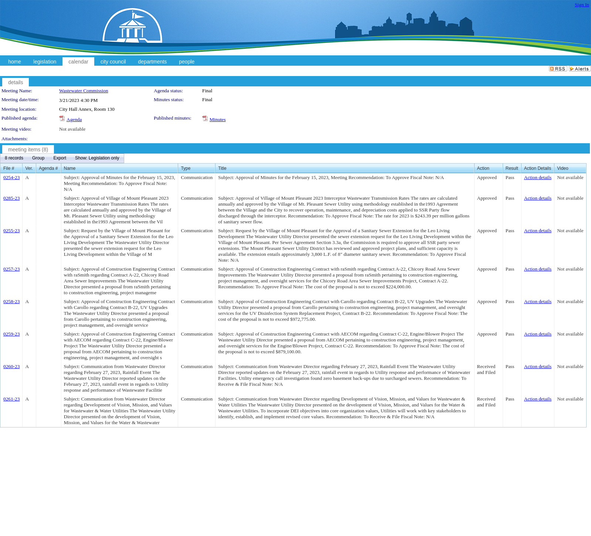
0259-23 (11, 334)
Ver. (29, 168)
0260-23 (11, 366)
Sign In (582, 4)
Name (70, 168)
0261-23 (11, 399)
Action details (537, 177)
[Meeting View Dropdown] (97, 158)
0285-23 (11, 198)
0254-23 (11, 177)
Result (512, 168)
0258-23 (11, 301)
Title (222, 168)
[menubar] (62, 158)
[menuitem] (14, 158)
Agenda (74, 119)
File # (8, 168)
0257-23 (11, 269)
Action (483, 168)
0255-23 (11, 230)
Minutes (218, 119)
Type (185, 168)
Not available (72, 129)
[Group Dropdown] (38, 158)
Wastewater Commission (83, 90)
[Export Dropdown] (60, 158)
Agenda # (48, 168)
